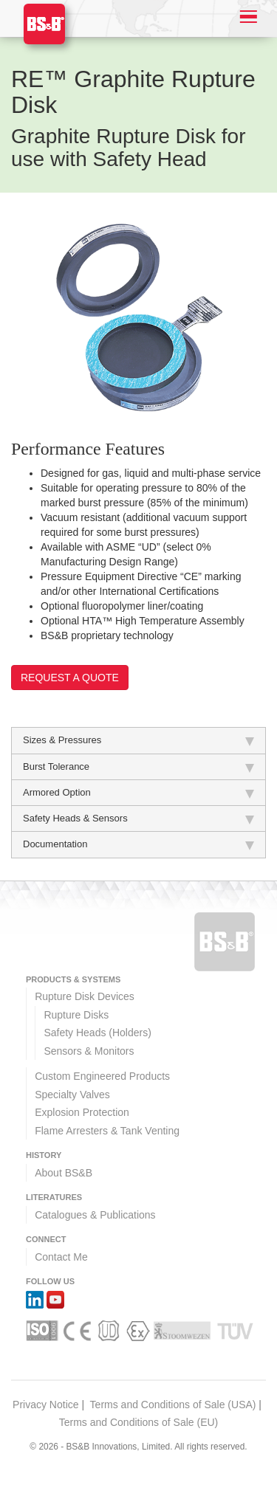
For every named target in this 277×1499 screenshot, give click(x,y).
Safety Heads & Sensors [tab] (138, 818)
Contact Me (61, 1257)
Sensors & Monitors (89, 1051)
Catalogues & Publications (95, 1215)
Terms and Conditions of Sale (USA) (173, 1404)
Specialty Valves (72, 1094)
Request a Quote (70, 677)
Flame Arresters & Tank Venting (107, 1131)
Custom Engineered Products (102, 1076)
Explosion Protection (82, 1112)
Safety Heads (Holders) (97, 1032)
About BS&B (63, 1173)
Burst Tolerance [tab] (138, 767)
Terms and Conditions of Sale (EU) (139, 1422)
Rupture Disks (76, 1015)
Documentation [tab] (138, 844)
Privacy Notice (45, 1404)
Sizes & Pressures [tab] (138, 740)
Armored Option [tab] (138, 793)
